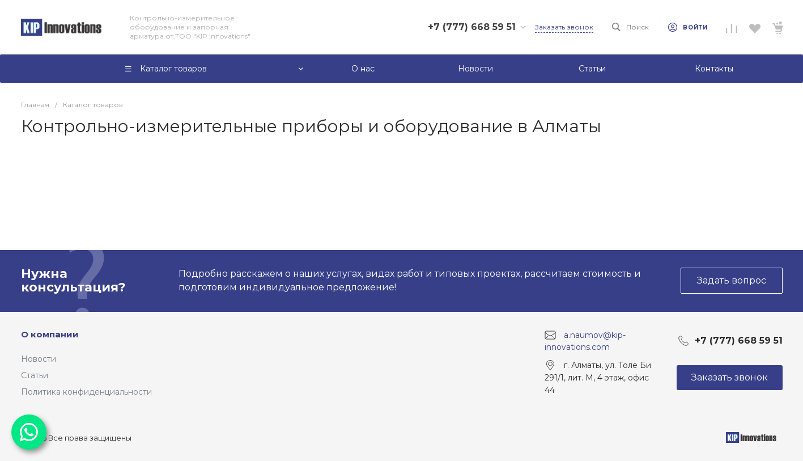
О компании (50, 334)
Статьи (34, 375)
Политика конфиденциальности (86, 392)
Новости (38, 359)
